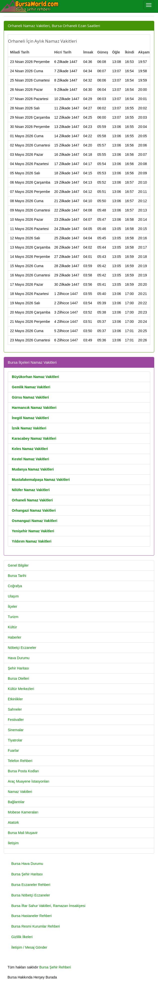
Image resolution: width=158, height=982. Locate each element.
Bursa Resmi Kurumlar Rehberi (35, 926)
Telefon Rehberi (20, 761)
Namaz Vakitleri (20, 792)
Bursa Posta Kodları (23, 771)
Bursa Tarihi (17, 576)
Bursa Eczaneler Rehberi (30, 885)
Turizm (13, 617)
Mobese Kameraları (23, 812)
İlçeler (12, 607)
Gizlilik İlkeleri (22, 937)
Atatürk (13, 822)
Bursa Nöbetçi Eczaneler (30, 895)
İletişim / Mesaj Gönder (29, 947)
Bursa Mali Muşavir (23, 833)
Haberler (14, 637)
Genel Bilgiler (18, 565)
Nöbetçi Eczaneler (22, 648)
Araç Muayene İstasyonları (28, 781)
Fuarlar (13, 750)
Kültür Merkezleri (21, 689)
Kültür (12, 627)
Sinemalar (16, 730)
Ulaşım (13, 596)
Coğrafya (15, 586)
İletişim (13, 843)
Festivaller (16, 720)
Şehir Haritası (18, 668)
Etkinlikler (15, 699)
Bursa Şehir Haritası (27, 874)
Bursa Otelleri (18, 678)
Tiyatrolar (15, 740)
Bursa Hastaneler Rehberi (31, 916)
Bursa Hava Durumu (27, 864)
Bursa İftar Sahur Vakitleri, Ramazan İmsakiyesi (48, 906)
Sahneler (15, 709)
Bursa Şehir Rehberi (55, 967)
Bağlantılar (16, 802)
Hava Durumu (18, 658)
